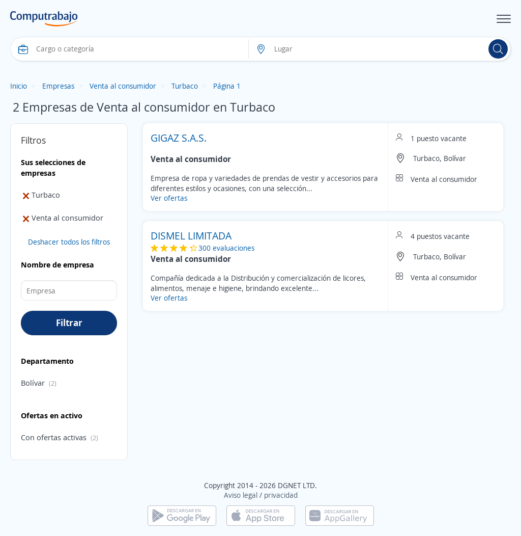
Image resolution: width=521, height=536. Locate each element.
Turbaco (184, 86)
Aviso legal (240, 495)
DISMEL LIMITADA (191, 236)
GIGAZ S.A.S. (179, 138)
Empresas (58, 86)
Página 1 (227, 86)
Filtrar (69, 322)
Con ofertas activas (53, 437)
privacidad (281, 495)
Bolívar (33, 383)
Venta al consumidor (123, 86)
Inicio (18, 86)
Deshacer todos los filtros (69, 242)
